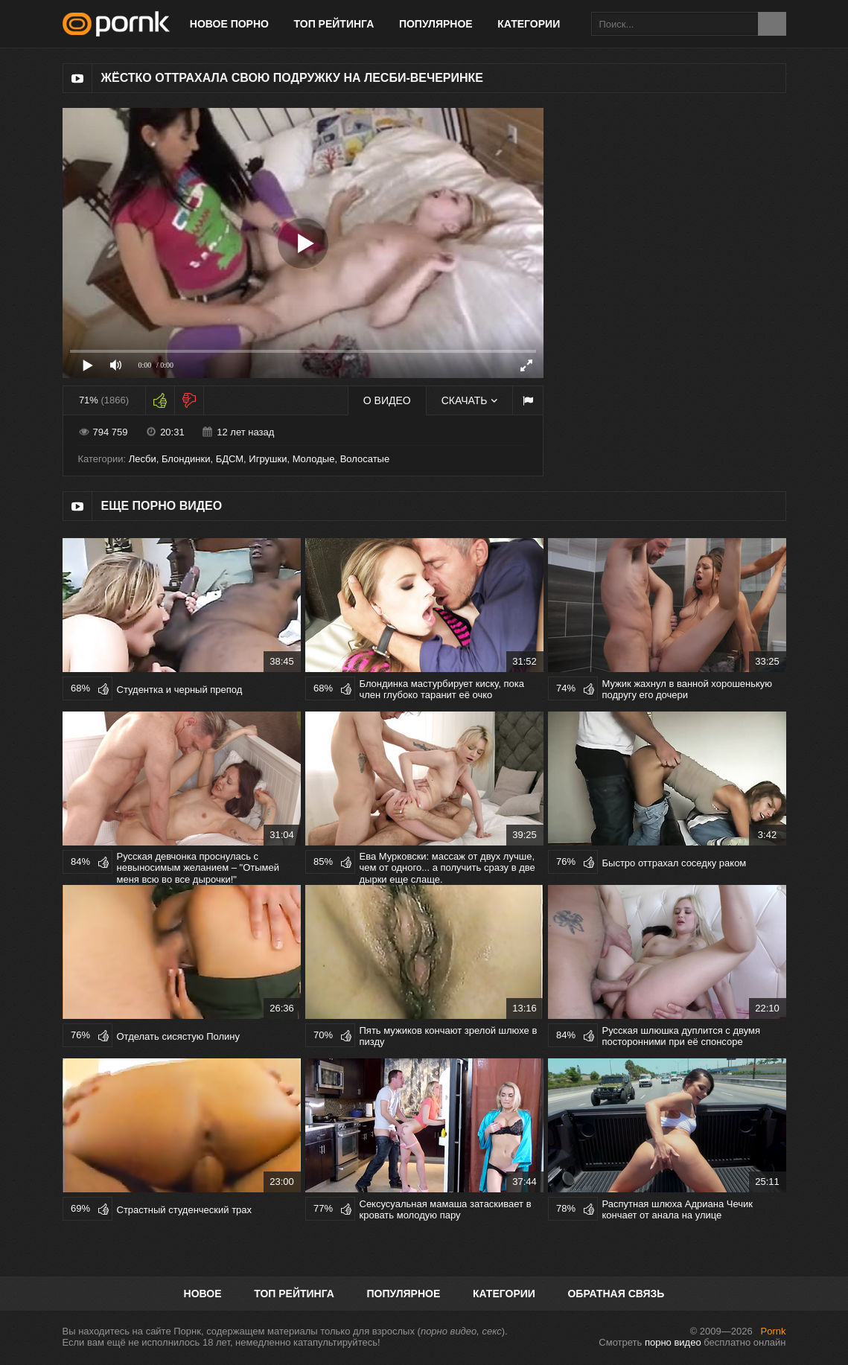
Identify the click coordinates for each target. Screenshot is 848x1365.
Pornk (773, 1331)
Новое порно (229, 24)
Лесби (142, 458)
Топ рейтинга (334, 24)
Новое (203, 1294)
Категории (528, 24)
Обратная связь (615, 1294)
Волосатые (365, 458)
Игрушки (268, 458)
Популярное (436, 24)
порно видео (673, 1342)
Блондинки (186, 458)
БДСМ (229, 458)
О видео (387, 400)
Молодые (314, 458)
